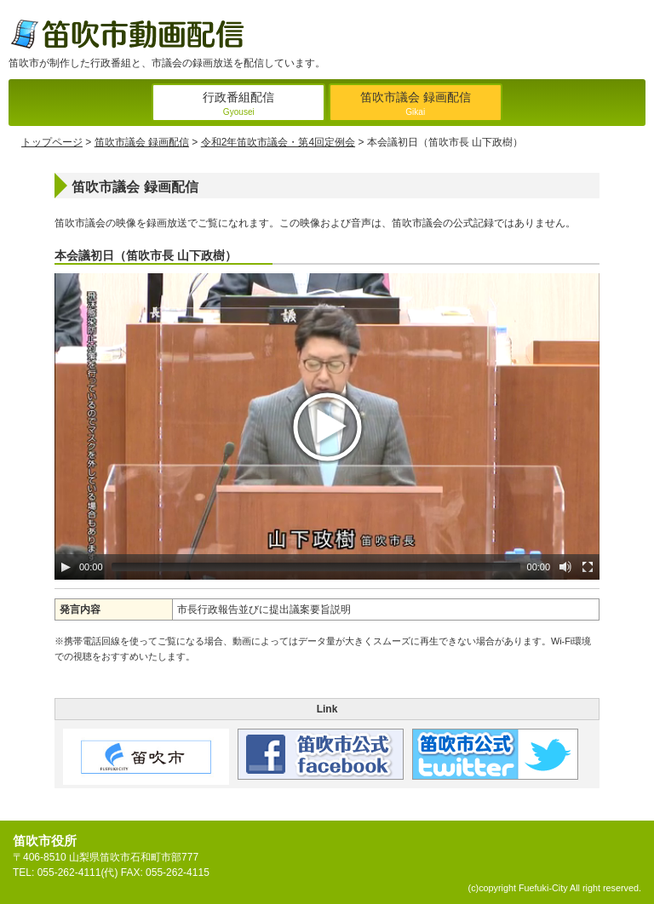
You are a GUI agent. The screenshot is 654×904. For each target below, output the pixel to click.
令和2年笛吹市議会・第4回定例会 (278, 142)
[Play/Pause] (65, 567)
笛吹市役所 (45, 840)
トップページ (52, 142)
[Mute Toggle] (565, 567)
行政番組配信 (238, 105)
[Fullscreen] (587, 567)
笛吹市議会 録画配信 (415, 105)
